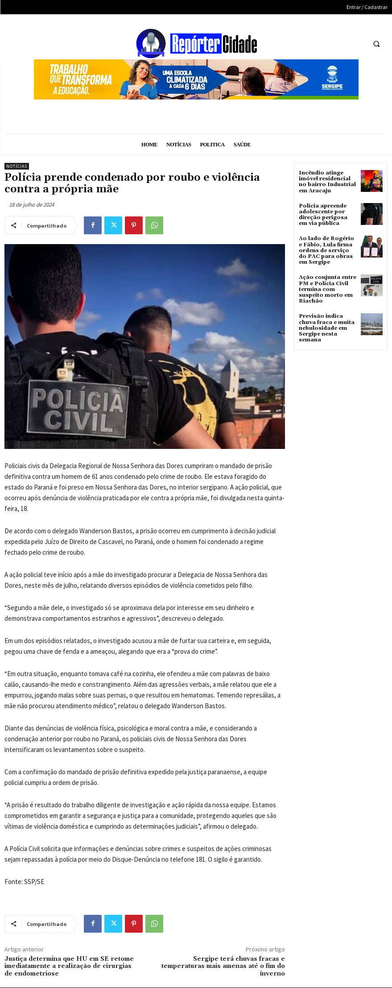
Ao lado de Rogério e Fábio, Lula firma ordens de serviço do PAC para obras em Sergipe (326, 250)
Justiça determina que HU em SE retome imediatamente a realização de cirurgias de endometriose (69, 966)
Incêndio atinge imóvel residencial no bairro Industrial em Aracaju (327, 182)
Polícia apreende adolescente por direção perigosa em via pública (323, 215)
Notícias (16, 166)
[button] (376, 44)
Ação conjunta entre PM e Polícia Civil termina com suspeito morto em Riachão (327, 289)
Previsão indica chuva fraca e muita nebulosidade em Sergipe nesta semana (327, 328)
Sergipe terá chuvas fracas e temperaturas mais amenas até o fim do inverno (223, 966)
